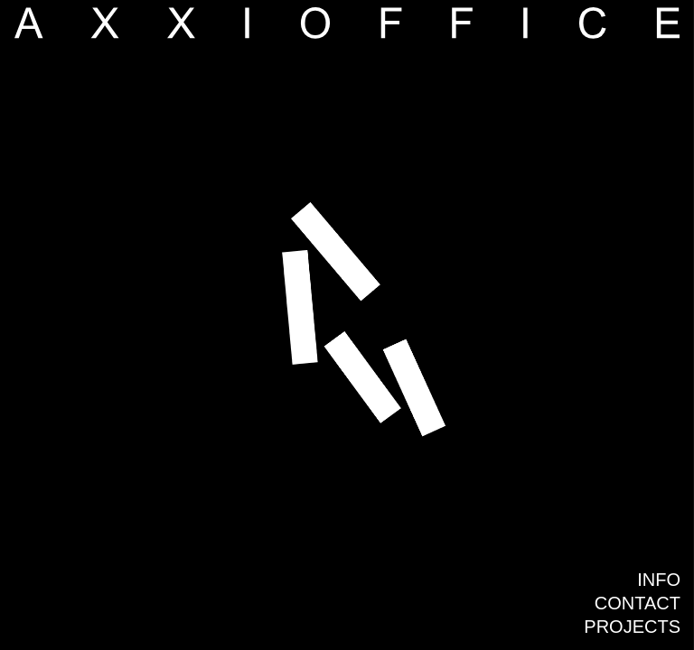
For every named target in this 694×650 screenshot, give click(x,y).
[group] (347, 325)
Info (658, 580)
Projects (632, 626)
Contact (637, 603)
